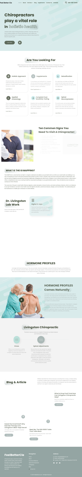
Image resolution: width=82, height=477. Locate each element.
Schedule (55, 2)
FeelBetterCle (14, 455)
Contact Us (49, 2)
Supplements (41, 2)
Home (20, 2)
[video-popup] (21, 300)
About (24, 2)
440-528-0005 (72, 3)
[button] (30, 3)
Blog (35, 2)
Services (30, 2)
